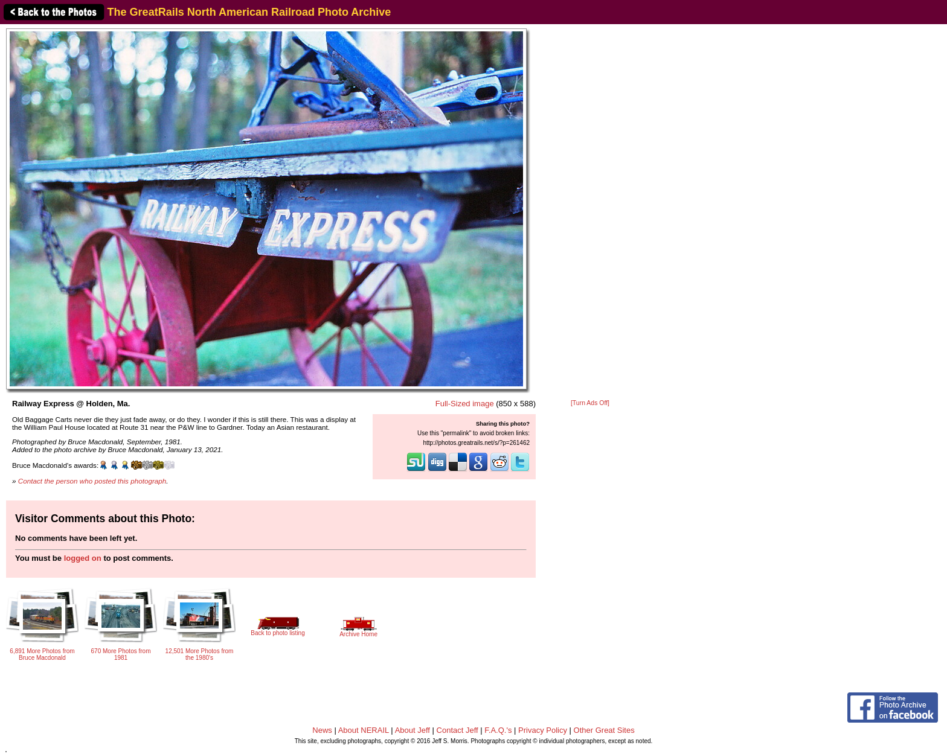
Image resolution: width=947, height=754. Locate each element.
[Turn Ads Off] (590, 403)
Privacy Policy (542, 730)
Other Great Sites (604, 730)
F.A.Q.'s (498, 730)
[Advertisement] (590, 212)
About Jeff (412, 730)
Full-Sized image (464, 403)
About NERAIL (363, 730)
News (322, 730)
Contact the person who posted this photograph (92, 481)
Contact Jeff (457, 730)
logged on (82, 558)
